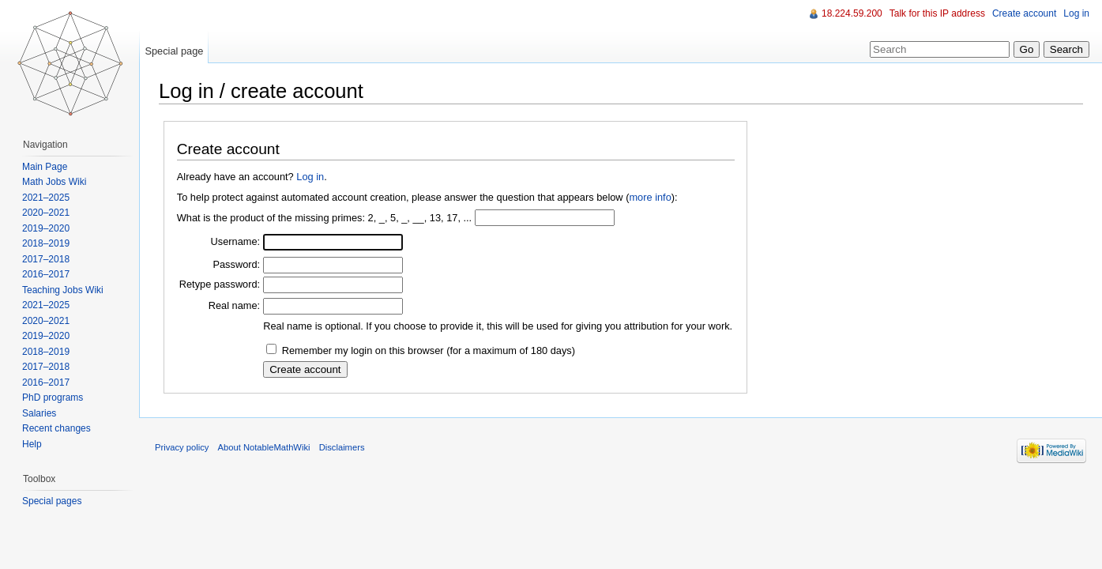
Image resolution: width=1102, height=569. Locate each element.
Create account (1024, 13)
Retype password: (219, 284)
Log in (310, 177)
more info (650, 197)
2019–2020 (46, 228)
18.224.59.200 (852, 13)
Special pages (51, 501)
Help (32, 444)
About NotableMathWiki (264, 447)
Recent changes (56, 428)
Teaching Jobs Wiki (62, 290)
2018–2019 (46, 243)
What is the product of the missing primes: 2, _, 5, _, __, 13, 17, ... (324, 218)
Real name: (234, 305)
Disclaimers (342, 447)
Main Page (44, 166)
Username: (236, 241)
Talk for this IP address (937, 13)
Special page (174, 51)
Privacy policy (182, 447)
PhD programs (52, 397)
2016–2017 (46, 274)
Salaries (39, 413)
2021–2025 (46, 197)
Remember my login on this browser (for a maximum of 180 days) (428, 350)
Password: (236, 264)
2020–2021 (46, 212)
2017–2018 (46, 259)
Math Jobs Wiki (54, 181)
